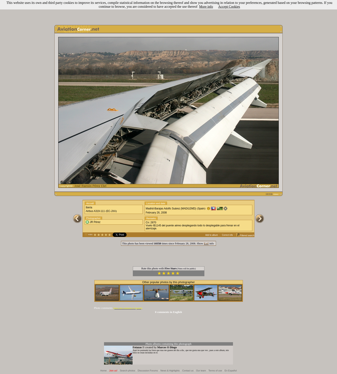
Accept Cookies (229, 6)
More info (206, 6)
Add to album (211, 235)
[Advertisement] (168, 11)
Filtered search (245, 235)
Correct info (227, 235)
